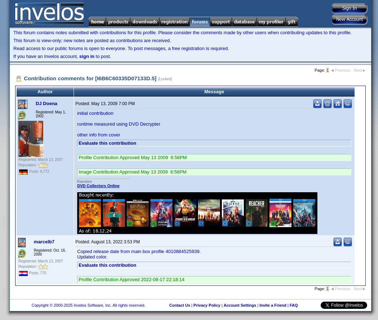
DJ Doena (46, 103)
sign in (86, 56)
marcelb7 (44, 241)
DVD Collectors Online (98, 186)
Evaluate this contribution (107, 143)
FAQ (294, 305)
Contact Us (179, 305)
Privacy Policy (206, 305)
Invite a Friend (272, 305)
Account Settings (240, 305)
